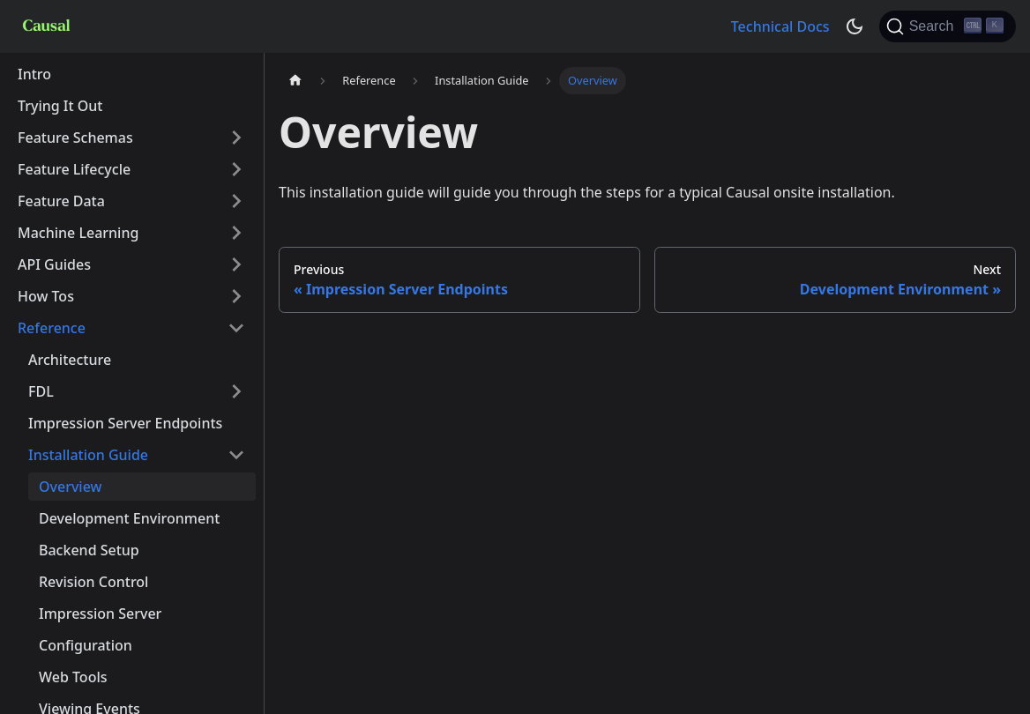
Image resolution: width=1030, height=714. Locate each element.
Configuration (85, 645)
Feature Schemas (75, 137)
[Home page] (295, 80)
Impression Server (100, 613)
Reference (52, 328)
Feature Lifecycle (74, 169)
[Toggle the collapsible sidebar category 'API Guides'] (236, 264)
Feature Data (61, 201)
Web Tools (73, 677)
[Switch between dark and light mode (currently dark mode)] (854, 26)
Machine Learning (78, 232)
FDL (41, 391)
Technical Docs (780, 26)
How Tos (46, 296)
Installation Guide (88, 455)
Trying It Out (60, 105)
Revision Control (93, 581)
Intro (34, 74)
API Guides (54, 264)
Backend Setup (89, 550)
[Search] (947, 26)
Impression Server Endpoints (125, 423)
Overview (70, 486)
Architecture (69, 359)
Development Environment (129, 518)
